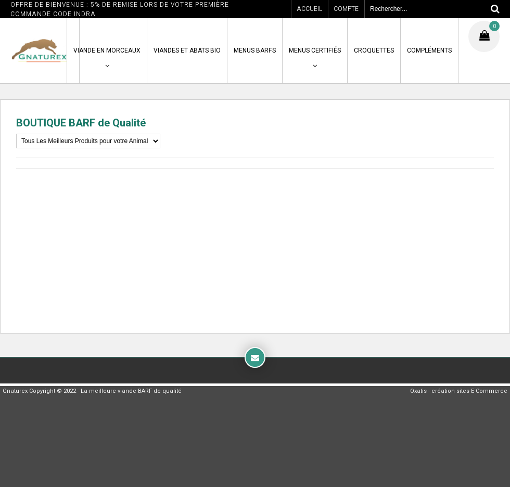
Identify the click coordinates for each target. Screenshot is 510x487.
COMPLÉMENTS (429, 50)
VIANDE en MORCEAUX (107, 50)
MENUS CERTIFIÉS (315, 50)
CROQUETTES (374, 50)
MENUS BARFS (255, 50)
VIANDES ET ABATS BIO (187, 50)
